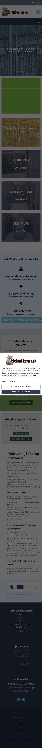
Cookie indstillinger (8, 381)
